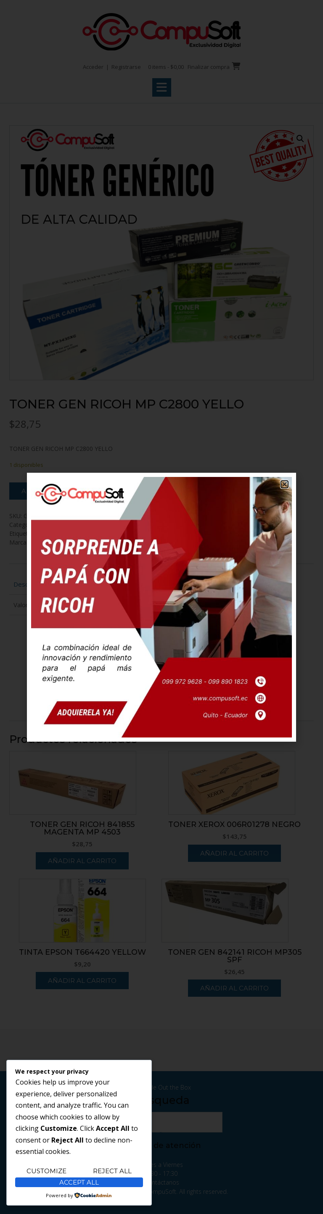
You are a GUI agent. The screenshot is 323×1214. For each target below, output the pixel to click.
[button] (284, 484)
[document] (161, 607)
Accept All (79, 1182)
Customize (46, 1171)
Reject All (112, 1171)
